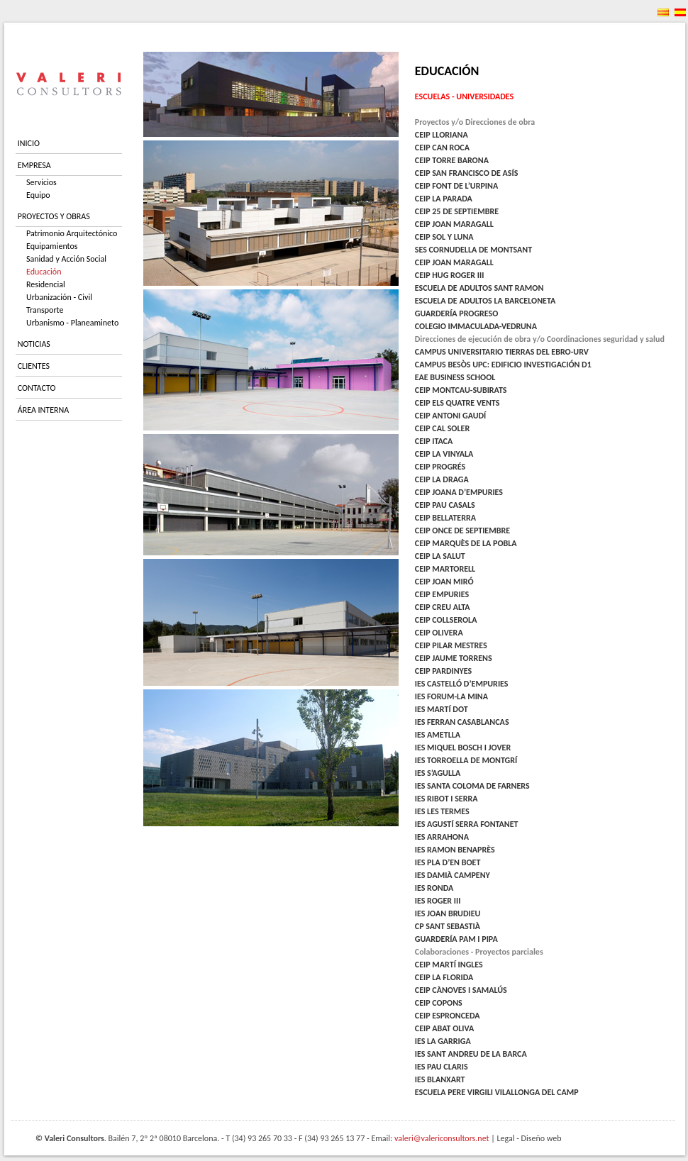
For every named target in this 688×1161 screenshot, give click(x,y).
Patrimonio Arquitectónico (71, 233)
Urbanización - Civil (59, 297)
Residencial (45, 284)
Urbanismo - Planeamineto (72, 323)
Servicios (41, 182)
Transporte (44, 310)
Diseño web (541, 1138)
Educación (43, 272)
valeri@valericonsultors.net (441, 1138)
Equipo (38, 195)
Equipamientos (52, 246)
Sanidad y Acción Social (66, 259)
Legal (506, 1138)
